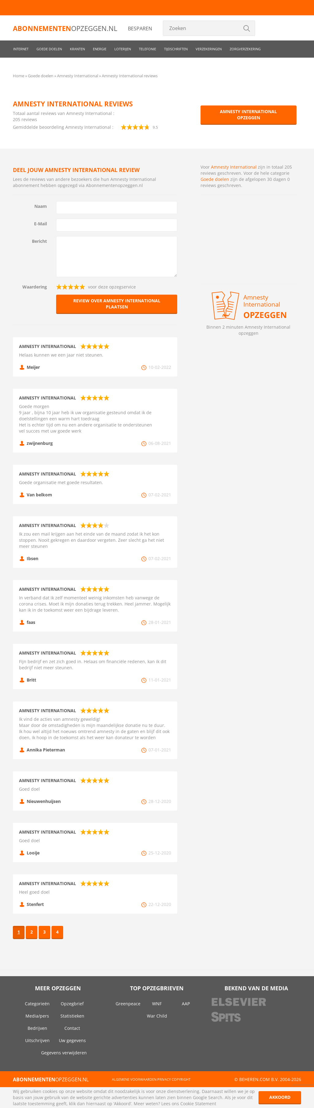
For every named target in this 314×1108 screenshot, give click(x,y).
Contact (72, 1028)
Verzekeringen (209, 49)
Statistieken (72, 1016)
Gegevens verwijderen (64, 1053)
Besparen (140, 28)
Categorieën (37, 1004)
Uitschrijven (37, 1040)
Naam (40, 206)
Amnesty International (234, 167)
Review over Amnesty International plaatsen (116, 304)
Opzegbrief (72, 1004)
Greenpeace (128, 1004)
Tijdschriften (176, 49)
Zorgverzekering (245, 49)
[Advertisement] (249, 239)
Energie (99, 49)
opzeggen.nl (65, 28)
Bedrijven (37, 1028)
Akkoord (279, 1097)
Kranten (77, 49)
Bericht (39, 241)
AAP (186, 1004)
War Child (157, 1016)
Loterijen (122, 49)
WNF (157, 1004)
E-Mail (40, 224)
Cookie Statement (198, 1103)
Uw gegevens (72, 1040)
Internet (21, 49)
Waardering (34, 287)
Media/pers (37, 1016)
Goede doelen (49, 49)
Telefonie (147, 49)
